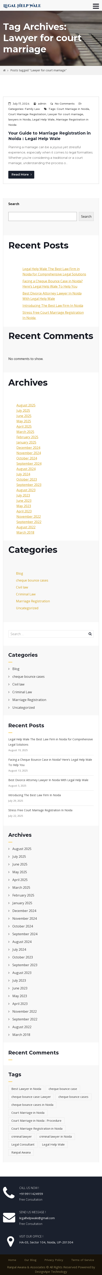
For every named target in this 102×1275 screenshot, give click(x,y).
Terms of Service (82, 1260)
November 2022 (28, 516)
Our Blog (30, 1260)
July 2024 (23, 474)
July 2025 (23, 410)
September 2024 (28, 463)
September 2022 (28, 522)
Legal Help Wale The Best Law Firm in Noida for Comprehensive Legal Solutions (50, 741)
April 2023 (24, 511)
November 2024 (28, 453)
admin (42, 103)
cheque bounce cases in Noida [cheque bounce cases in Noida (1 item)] (32, 1105)
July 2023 (23, 495)
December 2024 (28, 447)
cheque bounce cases (32, 580)
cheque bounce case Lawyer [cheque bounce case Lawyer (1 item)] (31, 1097)
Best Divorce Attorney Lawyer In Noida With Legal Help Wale (48, 780)
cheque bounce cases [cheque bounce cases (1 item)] (73, 1097)
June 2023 (23, 500)
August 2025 (25, 405)
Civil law (22, 587)
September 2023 (28, 484)
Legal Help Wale (43, 119)
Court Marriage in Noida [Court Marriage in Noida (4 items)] (27, 1113)
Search (13, 204)
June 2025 (23, 416)
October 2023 (26, 479)
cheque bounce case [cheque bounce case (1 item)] (63, 1089)
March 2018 (25, 532)
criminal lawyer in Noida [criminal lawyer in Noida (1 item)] (55, 1136)
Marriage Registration (33, 601)
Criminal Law (25, 594)
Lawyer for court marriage (65, 114)
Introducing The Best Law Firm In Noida (53, 305)
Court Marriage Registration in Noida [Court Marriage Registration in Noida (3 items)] (36, 1128)
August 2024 (25, 469)
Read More (22, 174)
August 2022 (25, 527)
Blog (19, 573)
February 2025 (27, 437)
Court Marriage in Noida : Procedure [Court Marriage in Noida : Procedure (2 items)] (36, 1120)
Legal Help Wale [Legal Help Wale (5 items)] (53, 1144)
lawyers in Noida (19, 119)
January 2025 (26, 442)
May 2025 (23, 421)
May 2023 (23, 506)
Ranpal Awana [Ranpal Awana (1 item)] (21, 1152)
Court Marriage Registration (27, 114)
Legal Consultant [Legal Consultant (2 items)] (22, 1144)
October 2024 (26, 458)
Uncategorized (27, 608)
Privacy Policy (53, 1260)
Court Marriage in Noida (73, 108)
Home (12, 1260)
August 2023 (25, 490)
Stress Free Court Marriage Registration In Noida (40, 810)
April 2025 (24, 426)
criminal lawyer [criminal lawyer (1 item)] (21, 1136)
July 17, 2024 (21, 103)
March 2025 (25, 431)
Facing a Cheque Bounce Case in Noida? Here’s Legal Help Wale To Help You (50, 762)
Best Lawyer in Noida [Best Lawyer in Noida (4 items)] (26, 1089)
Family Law (32, 108)
